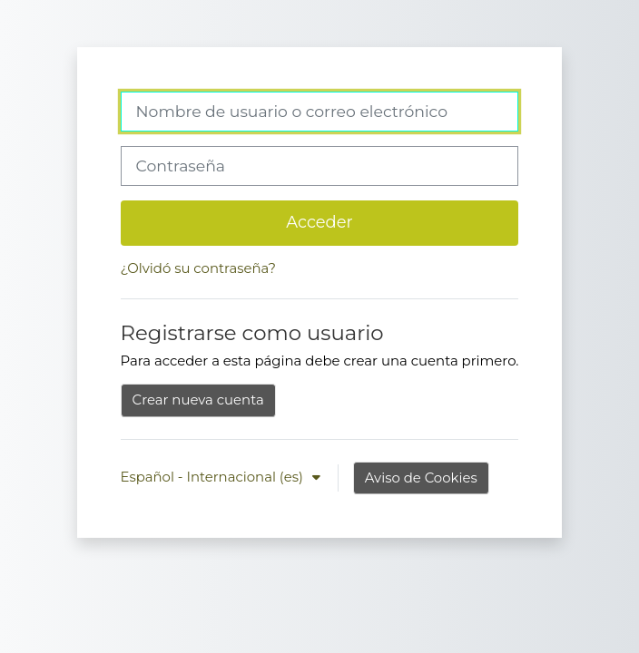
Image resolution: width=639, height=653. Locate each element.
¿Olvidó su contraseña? (198, 268)
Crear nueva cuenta (198, 400)
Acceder (319, 221)
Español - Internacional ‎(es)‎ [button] (214, 477)
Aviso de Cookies (421, 478)
